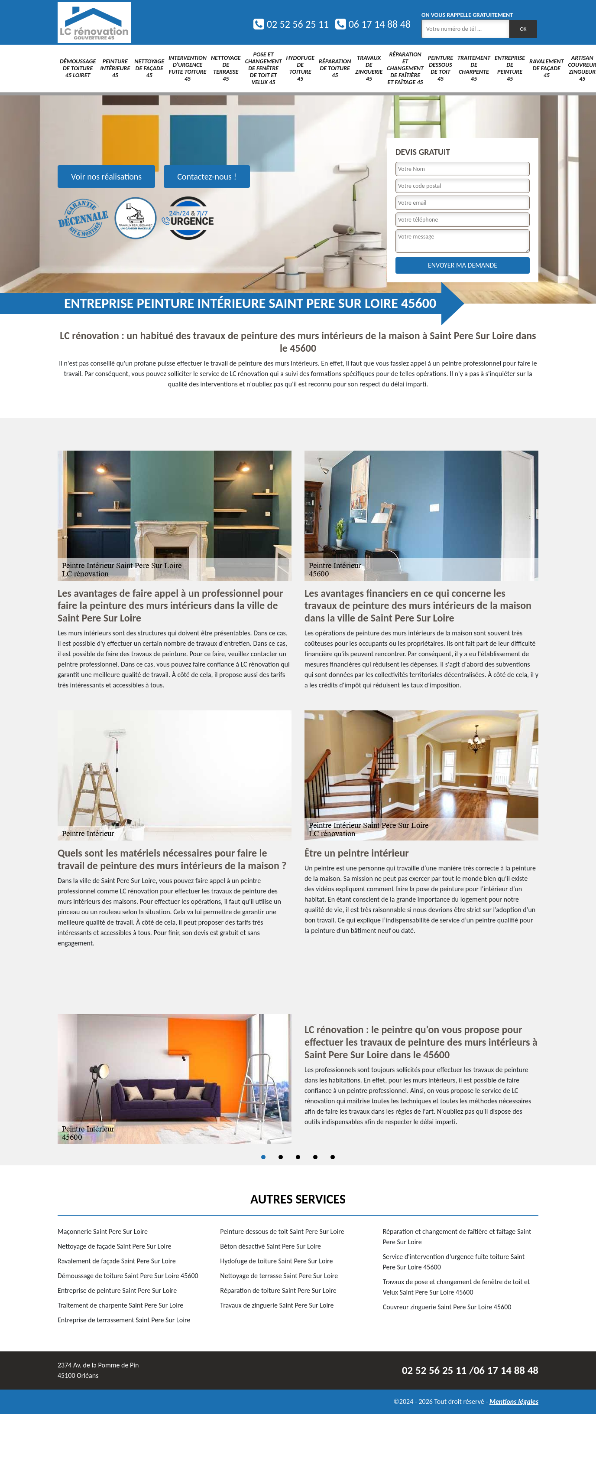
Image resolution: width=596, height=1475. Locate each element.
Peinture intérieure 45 (115, 68)
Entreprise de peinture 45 (510, 68)
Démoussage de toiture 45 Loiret (78, 68)
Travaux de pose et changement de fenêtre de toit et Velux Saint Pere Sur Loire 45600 (456, 1287)
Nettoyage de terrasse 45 (226, 68)
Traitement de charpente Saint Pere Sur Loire (120, 1305)
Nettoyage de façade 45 (149, 68)
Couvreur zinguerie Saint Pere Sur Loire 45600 (447, 1307)
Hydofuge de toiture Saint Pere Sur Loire (276, 1261)
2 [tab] (281, 1157)
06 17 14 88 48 (373, 24)
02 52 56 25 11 (291, 24)
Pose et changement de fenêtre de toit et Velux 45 (263, 68)
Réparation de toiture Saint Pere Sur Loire (278, 1290)
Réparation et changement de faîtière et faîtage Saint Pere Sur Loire (457, 1236)
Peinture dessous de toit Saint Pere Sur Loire (282, 1231)
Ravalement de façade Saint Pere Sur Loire (117, 1261)
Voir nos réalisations (106, 176)
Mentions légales (513, 1401)
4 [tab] (315, 1157)
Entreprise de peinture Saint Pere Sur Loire (117, 1290)
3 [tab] (298, 1157)
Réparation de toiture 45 (335, 68)
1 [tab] (263, 1157)
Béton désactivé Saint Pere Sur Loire (270, 1246)
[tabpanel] (298, 1079)
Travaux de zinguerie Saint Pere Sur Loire (277, 1305)
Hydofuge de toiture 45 (300, 68)
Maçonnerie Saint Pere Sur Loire (103, 1231)
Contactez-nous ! (206, 176)
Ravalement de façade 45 (546, 68)
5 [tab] (332, 1157)
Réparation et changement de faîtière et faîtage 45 (405, 68)
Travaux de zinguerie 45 (368, 68)
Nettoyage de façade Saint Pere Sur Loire (115, 1246)
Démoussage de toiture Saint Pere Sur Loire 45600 (128, 1276)
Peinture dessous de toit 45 (440, 68)
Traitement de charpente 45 (473, 68)
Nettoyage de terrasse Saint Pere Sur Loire (279, 1276)
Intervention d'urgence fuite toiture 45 (187, 68)
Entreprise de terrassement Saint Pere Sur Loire (124, 1320)
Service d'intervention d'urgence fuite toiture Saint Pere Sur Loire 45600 (454, 1262)
